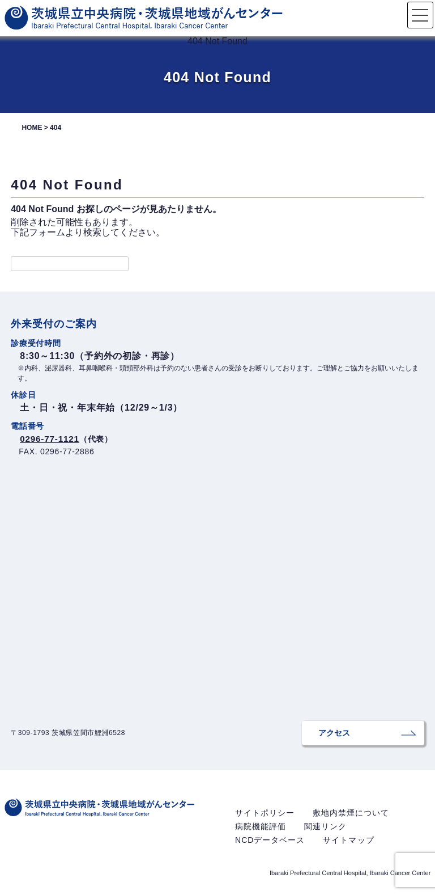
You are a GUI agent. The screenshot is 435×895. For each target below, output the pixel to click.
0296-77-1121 (51, 439)
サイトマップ (348, 844)
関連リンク (325, 830)
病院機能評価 (260, 830)
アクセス (318, 735)
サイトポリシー (265, 817)
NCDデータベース (270, 844)
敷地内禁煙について (351, 817)
